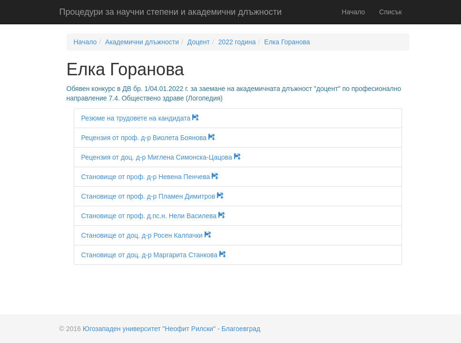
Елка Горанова (287, 42)
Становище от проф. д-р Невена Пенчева (153, 177)
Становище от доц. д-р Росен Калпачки (149, 235)
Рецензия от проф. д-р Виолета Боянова (151, 137)
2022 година (237, 42)
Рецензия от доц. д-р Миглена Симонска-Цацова (164, 157)
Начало (353, 12)
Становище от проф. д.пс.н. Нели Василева (156, 216)
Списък (390, 12)
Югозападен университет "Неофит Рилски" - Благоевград (171, 329)
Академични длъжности (142, 42)
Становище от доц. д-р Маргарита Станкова (157, 255)
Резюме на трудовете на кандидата (143, 118)
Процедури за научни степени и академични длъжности (170, 12)
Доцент (198, 42)
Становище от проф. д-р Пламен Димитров (156, 196)
